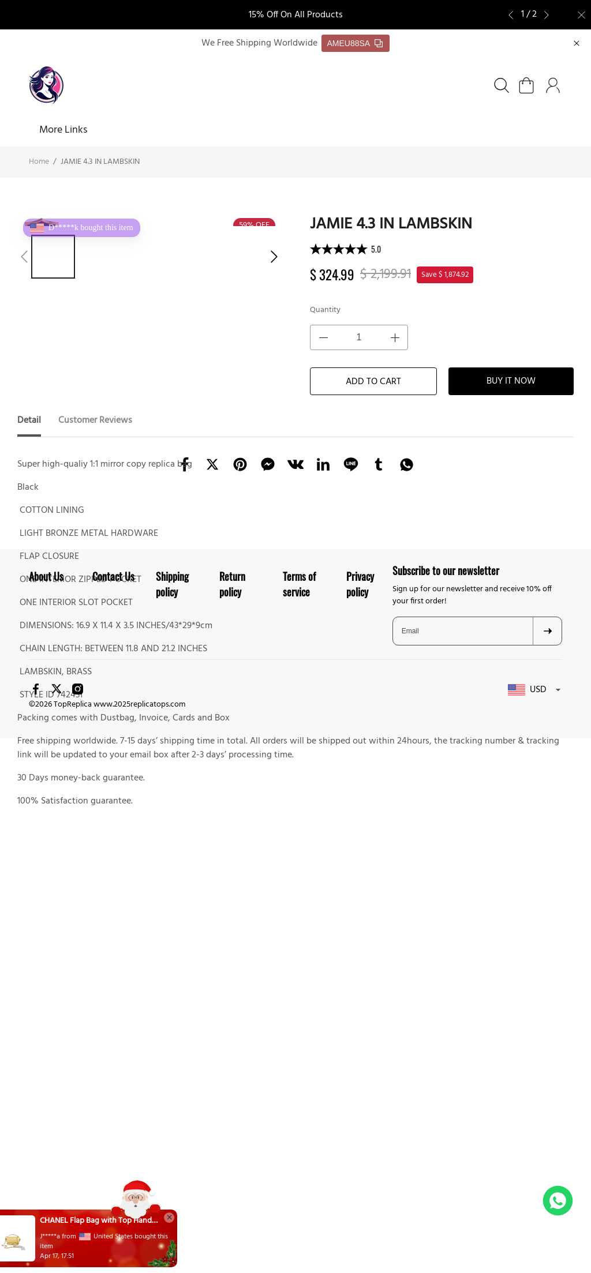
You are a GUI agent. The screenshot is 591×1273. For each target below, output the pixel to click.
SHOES (88, 130)
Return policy (232, 977)
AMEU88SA (355, 43)
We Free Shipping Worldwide (259, 43)
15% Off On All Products (296, 14)
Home (42, 130)
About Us (289, 130)
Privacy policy (360, 977)
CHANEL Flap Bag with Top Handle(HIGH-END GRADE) (121, 1221)
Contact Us (113, 969)
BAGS (144, 130)
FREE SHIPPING (218, 130)
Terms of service (299, 977)
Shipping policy (172, 977)
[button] (514, 15)
